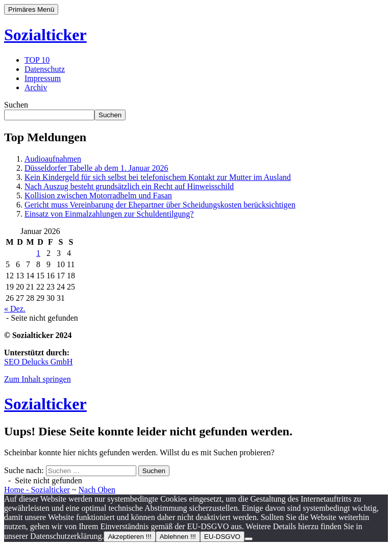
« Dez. (15, 308)
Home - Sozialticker (37, 489)
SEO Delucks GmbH (38, 361)
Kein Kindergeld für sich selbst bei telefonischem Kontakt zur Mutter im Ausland (157, 177)
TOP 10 (37, 60)
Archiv (35, 87)
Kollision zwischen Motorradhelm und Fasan (98, 195)
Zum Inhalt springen (37, 379)
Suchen (16, 104)
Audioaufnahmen (52, 158)
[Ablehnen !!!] (248, 538)
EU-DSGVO (222, 536)
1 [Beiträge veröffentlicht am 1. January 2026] (38, 253)
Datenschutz (44, 69)
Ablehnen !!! (178, 536)
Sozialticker (45, 34)
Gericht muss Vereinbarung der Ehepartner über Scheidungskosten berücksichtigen (160, 204)
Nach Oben (97, 489)
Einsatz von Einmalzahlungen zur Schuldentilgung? (108, 214)
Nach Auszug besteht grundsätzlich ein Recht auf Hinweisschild (129, 186)
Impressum (42, 78)
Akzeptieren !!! (129, 536)
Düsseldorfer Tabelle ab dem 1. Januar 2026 (96, 168)
